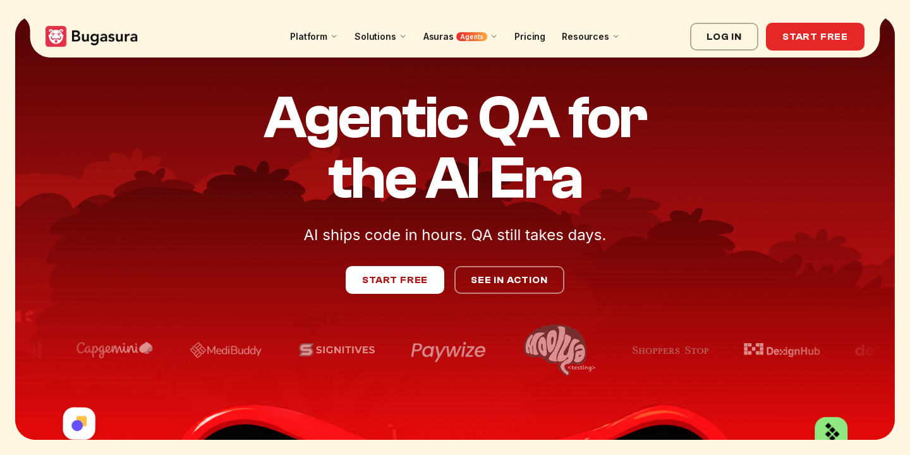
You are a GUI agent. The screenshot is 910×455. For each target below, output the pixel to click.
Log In (724, 36)
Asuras (460, 36)
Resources (591, 36)
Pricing (529, 36)
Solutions (381, 36)
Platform (314, 36)
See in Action (509, 280)
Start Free (815, 36)
